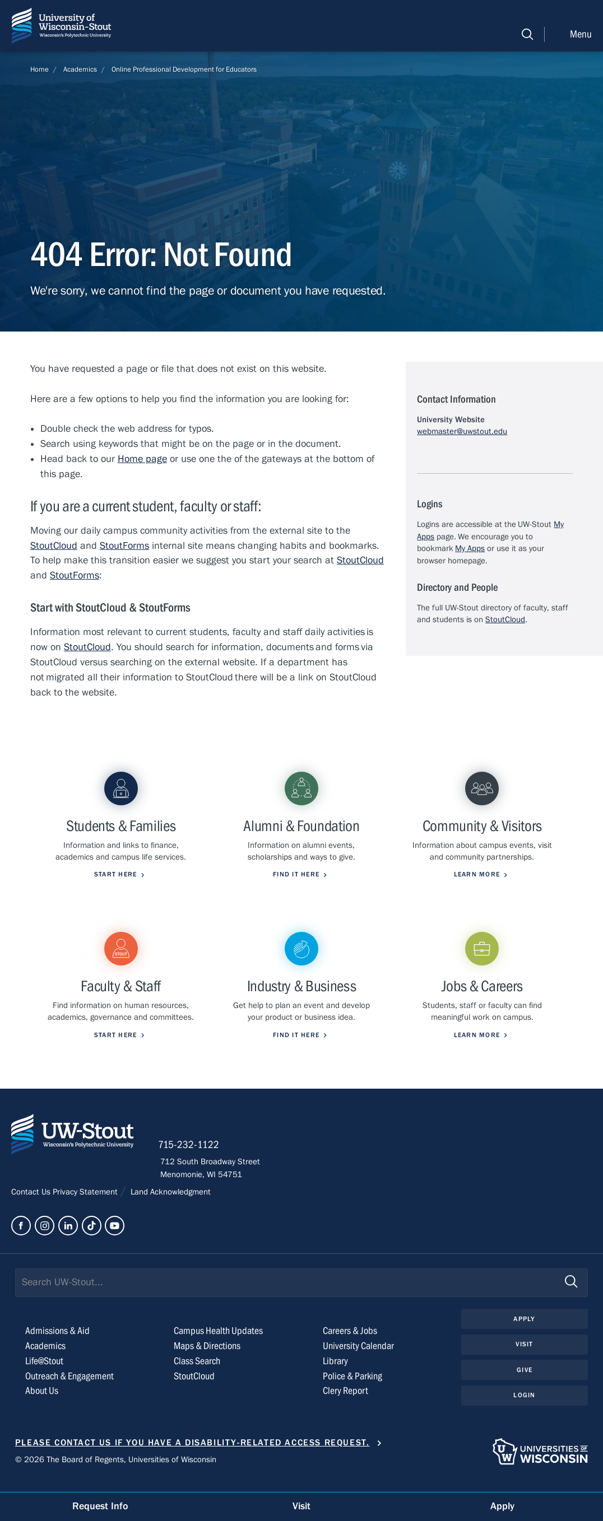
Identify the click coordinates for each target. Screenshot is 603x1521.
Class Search (197, 1373)
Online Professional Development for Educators (184, 69)
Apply (524, 1331)
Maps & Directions (207, 1358)
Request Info (100, 1506)
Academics (80, 69)
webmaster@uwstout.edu (462, 431)
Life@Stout (44, 1373)
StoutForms (124, 546)
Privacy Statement (86, 1203)
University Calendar (358, 1358)
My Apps (470, 548)
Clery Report (345, 1402)
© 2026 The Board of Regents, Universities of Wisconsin (115, 1471)
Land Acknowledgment (169, 1203)
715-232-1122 (190, 1157)
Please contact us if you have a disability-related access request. (192, 1454)
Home (39, 69)
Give (524, 1381)
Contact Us (32, 1203)
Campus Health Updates (218, 1343)
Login (524, 1407)
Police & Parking (352, 1387)
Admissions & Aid (57, 1343)
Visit (525, 1356)
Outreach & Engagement (69, 1387)
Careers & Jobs (350, 1343)
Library (335, 1373)
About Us (41, 1402)
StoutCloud (53, 546)
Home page (142, 459)
